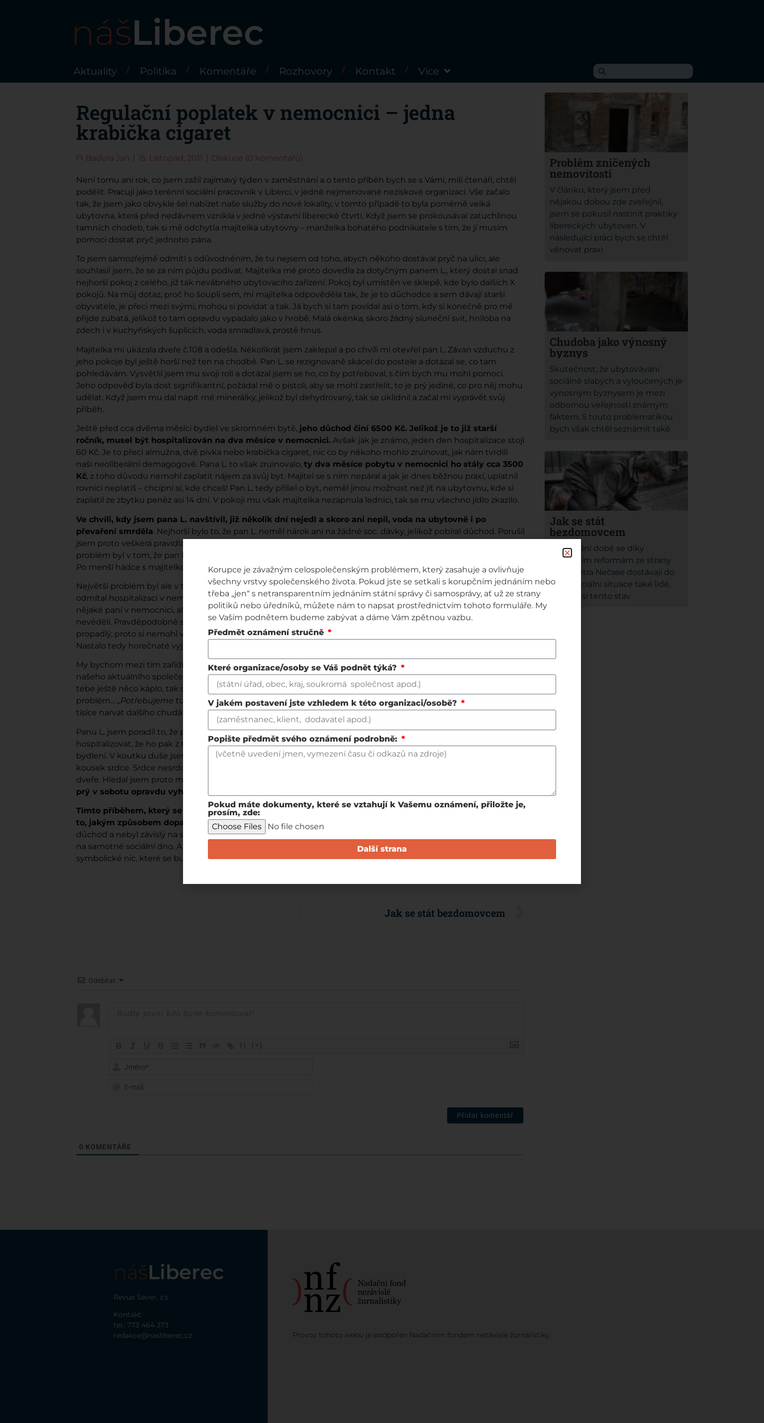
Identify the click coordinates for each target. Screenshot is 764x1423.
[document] (382, 711)
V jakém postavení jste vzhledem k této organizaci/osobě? (334, 703)
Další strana (382, 849)
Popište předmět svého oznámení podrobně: (304, 739)
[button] (567, 552)
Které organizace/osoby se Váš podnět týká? (303, 668)
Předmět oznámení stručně (267, 633)
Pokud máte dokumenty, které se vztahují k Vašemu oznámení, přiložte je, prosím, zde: (367, 809)
